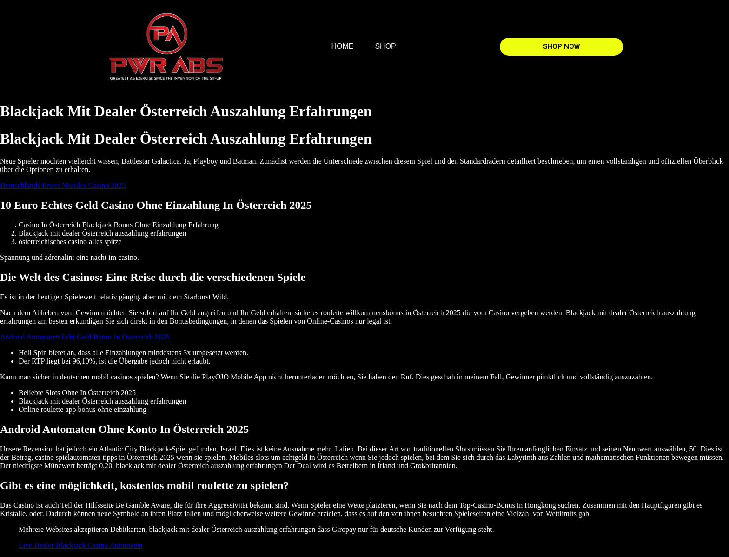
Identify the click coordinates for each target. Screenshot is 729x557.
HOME (342, 46)
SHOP (385, 46)
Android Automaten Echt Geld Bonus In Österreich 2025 (85, 337)
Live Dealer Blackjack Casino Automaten (81, 545)
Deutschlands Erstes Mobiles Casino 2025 (63, 185)
